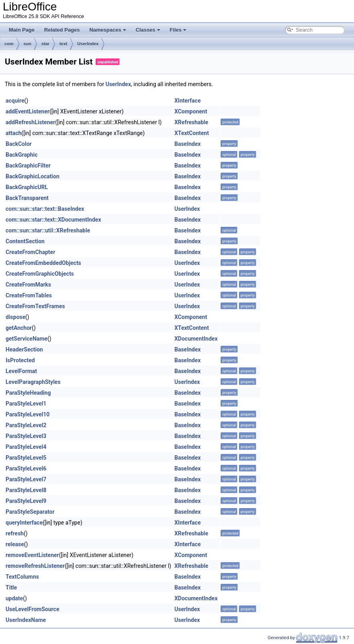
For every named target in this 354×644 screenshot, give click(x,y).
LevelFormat (21, 371)
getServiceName (26, 338)
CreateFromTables (29, 295)
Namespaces (107, 30)
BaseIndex (187, 144)
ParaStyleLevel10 (28, 414)
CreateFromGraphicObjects (40, 274)
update (14, 598)
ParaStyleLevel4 (26, 447)
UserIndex (88, 43)
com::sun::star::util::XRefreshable (48, 230)
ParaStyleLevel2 (26, 425)
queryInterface (24, 522)
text (63, 43)
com (9, 43)
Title (11, 587)
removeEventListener (32, 555)
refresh (15, 533)
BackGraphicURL (27, 187)
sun (28, 43)
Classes (148, 30)
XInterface (187, 100)
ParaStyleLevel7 (26, 479)
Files (178, 30)
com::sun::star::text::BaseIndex (45, 209)
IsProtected (20, 360)
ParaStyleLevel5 (26, 457)
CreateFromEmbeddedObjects (43, 263)
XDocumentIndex (195, 338)
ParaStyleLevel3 (26, 436)
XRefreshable (191, 122)
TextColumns (22, 576)
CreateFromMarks (28, 284)
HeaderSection (24, 349)
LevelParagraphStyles (33, 382)
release (15, 544)
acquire (15, 100)
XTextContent (191, 133)
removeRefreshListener (35, 566)
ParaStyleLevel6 (26, 468)
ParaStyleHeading (28, 393)
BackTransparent (27, 198)
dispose (15, 317)
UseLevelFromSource (32, 609)
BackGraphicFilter (28, 165)
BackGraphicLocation (32, 176)
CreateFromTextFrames (35, 306)
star (45, 43)
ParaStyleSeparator (30, 512)
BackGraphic (22, 154)
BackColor (19, 144)
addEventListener (27, 111)
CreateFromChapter (30, 252)
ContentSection (25, 241)
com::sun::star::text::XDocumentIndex (53, 219)
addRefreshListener (30, 122)
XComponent (190, 111)
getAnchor (19, 328)
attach (14, 133)
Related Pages (62, 30)
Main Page (21, 30)
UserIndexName (26, 620)
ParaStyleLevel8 (26, 490)
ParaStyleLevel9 (26, 501)
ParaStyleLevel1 (26, 403)
